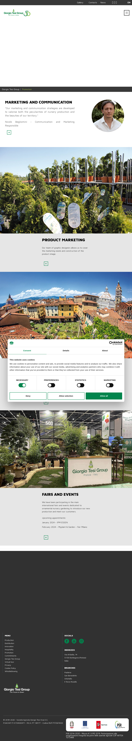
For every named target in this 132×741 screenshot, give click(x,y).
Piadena (67, 672)
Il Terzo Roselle (70, 682)
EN (129, 2)
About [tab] (105, 350)
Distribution (9, 643)
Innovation (9, 646)
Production (9, 640)
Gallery (80, 2)
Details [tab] (66, 350)
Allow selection (66, 396)
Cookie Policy (10, 668)
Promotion (9, 652)
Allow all (104, 396)
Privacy (8, 665)
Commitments (10, 656)
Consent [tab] (27, 350)
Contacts (93, 2)
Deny (28, 396)
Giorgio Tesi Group (10, 89)
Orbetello (68, 679)
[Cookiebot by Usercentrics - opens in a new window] (111, 343)
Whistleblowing (11, 671)
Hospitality (9, 649)
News (103, 2)
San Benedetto (70, 675)
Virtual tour (9, 662)
